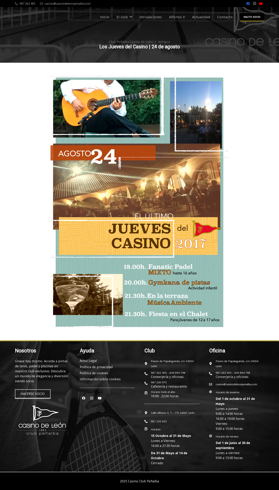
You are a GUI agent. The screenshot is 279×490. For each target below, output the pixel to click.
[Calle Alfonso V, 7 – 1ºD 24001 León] (147, 412)
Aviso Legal (88, 361)
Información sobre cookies (100, 379)
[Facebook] (248, 3)
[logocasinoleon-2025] (29, 16)
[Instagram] (254, 3)
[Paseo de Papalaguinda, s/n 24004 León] (147, 363)
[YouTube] (261, 3)
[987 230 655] (147, 421)
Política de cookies (94, 373)
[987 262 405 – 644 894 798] (147, 373)
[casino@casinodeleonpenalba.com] (212, 384)
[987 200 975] (147, 383)
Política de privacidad (96, 367)
